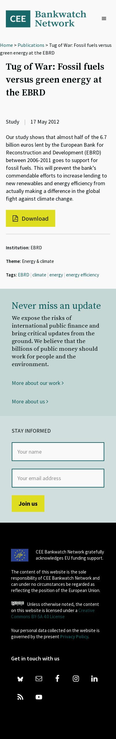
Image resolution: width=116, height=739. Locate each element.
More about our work (38, 382)
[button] (105, 18)
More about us (30, 401)
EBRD (23, 275)
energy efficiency (82, 275)
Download (30, 218)
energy (56, 275)
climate (39, 275)
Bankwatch (50, 18)
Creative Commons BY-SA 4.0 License (53, 613)
